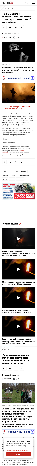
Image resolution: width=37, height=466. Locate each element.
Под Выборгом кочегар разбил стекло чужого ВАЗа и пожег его (16, 312)
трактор (5, 179)
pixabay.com (6, 64)
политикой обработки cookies (16, 450)
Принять (18, 454)
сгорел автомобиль (23, 175)
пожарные (20, 179)
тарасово (5, 175)
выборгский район (21, 171)
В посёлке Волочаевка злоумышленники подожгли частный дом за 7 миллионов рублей (18, 254)
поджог (13, 175)
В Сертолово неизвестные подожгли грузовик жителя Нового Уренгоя (18, 283)
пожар (12, 179)
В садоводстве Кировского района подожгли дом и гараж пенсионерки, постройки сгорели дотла (18, 341)
